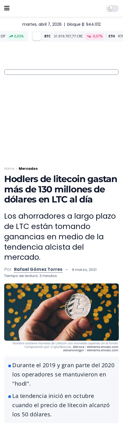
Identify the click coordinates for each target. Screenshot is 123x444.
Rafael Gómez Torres (38, 269)
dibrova (78, 347)
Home (9, 168)
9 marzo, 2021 (84, 269)
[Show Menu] (6, 8)
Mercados (28, 168)
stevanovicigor (73, 350)
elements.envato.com (102, 347)
